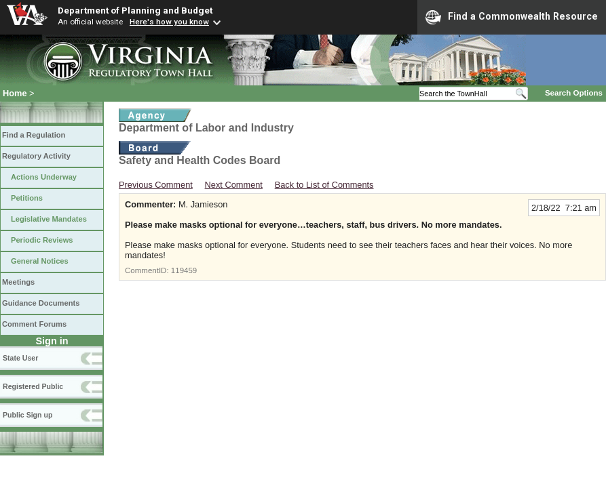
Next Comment (234, 185)
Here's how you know (169, 21)
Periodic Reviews (42, 240)
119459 (184, 270)
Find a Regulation (33, 135)
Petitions (27, 198)
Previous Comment (156, 185)
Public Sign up (27, 415)
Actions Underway (44, 177)
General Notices (40, 261)
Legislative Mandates (49, 219)
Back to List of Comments (324, 185)
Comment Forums (34, 324)
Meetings (18, 282)
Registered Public (33, 386)
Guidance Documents (40, 303)
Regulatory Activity (36, 156)
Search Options (574, 93)
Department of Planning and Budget (135, 10)
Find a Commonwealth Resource (511, 17)
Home (15, 93)
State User (20, 358)
